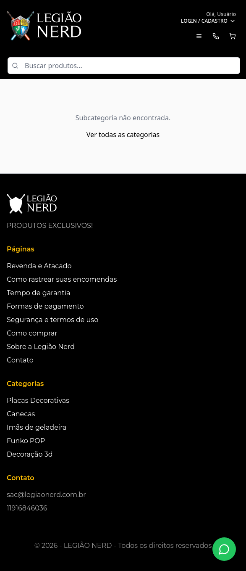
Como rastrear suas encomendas (62, 279)
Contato (20, 360)
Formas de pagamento (45, 306)
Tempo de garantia (38, 293)
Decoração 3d (30, 454)
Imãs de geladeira (36, 427)
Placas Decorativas (38, 400)
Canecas (21, 414)
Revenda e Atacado (39, 266)
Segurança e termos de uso (52, 320)
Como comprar (32, 333)
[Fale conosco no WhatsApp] (224, 549)
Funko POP (26, 441)
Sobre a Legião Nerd (41, 347)
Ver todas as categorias (123, 134)
